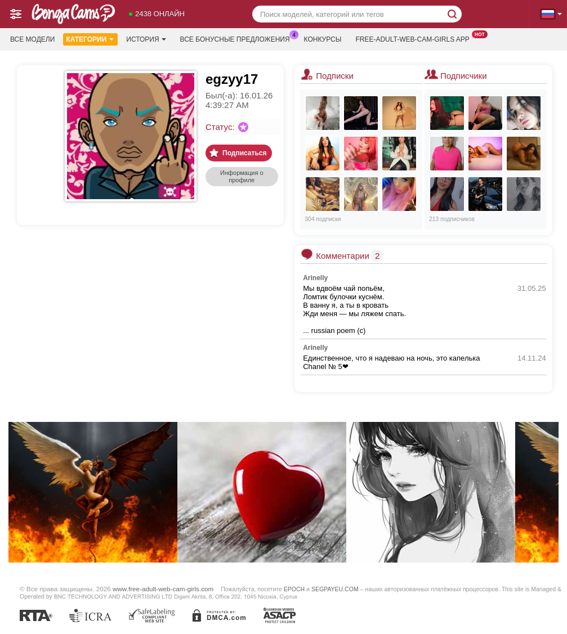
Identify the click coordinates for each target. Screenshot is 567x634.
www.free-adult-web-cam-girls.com (163, 588)
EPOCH (294, 589)
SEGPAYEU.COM (335, 589)
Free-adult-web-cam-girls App (415, 38)
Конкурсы (323, 39)
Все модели (32, 39)
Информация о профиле (242, 176)
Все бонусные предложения (238, 38)
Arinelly (315, 278)
